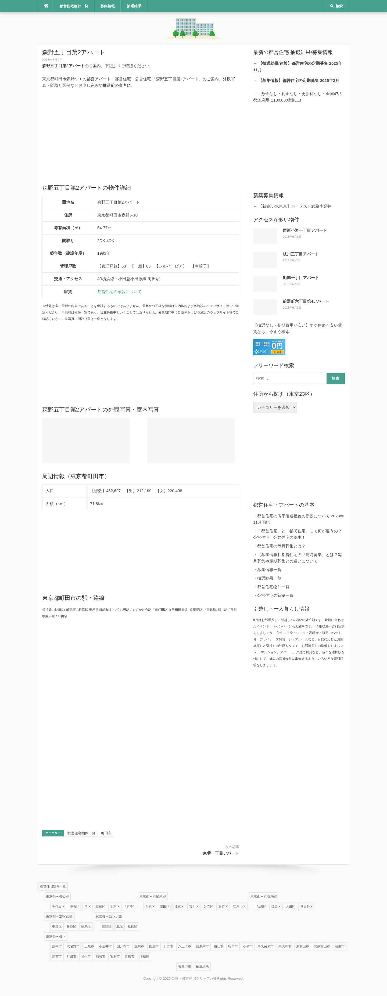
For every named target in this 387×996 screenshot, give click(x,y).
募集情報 (108, 6)
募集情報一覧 (269, 569)
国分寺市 (123, 946)
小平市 (248, 946)
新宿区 (100, 906)
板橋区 (132, 926)
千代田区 (58, 906)
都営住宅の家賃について (119, 291)
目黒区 (276, 906)
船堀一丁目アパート (301, 277)
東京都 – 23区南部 (263, 896)
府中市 (57, 946)
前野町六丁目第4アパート (306, 301)
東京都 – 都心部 (57, 896)
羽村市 (115, 956)
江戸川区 (239, 906)
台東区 (150, 906)
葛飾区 (223, 906)
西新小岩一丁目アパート (305, 230)
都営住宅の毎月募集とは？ (281, 546)
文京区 (115, 906)
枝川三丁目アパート (301, 254)
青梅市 (129, 956)
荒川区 (194, 906)
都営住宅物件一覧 (74, 6)
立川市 (139, 946)
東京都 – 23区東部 (152, 896)
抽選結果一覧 (269, 578)
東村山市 (302, 946)
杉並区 (71, 926)
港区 (87, 906)
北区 (119, 926)
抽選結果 (134, 6)
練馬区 (86, 926)
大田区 (290, 906)
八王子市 (184, 946)
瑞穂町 (144, 956)
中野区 (57, 926)
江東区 (179, 906)
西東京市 (202, 946)
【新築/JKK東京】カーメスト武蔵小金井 (294, 206)
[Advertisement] (140, 130)
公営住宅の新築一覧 (275, 595)
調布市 (57, 956)
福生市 (86, 956)
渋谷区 (129, 906)
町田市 (106, 833)
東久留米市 (265, 946)
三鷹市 (89, 946)
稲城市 (100, 956)
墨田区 (165, 906)
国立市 (154, 946)
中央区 (75, 906)
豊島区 (107, 926)
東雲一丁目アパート (221, 853)
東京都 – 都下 (56, 936)
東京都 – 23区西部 (59, 916)
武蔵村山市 (322, 946)
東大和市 (284, 946)
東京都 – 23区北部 (109, 916)
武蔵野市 (73, 946)
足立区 (208, 906)
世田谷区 (306, 906)
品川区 (261, 906)
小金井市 (105, 946)
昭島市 (233, 946)
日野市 (168, 946)
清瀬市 (340, 946)
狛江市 (218, 946)
